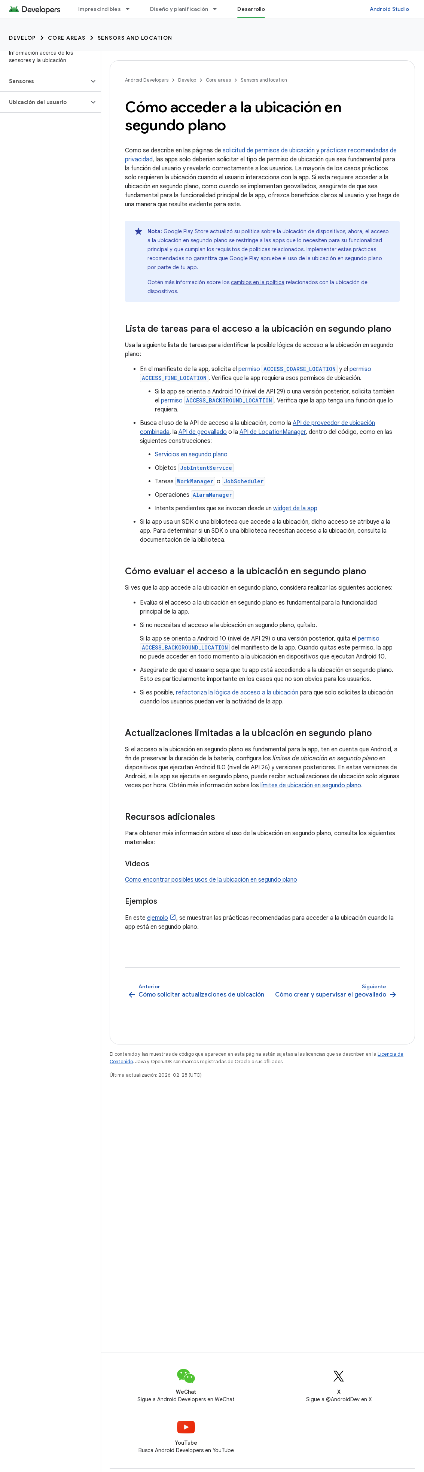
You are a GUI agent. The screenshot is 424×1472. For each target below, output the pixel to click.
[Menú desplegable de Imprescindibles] (131, 9)
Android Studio (389, 9)
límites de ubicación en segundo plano (310, 785)
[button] (44, 81)
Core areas (67, 37)
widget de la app (295, 508)
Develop (22, 37)
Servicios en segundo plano (191, 454)
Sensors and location (135, 37)
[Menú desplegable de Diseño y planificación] (218, 9)
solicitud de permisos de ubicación (269, 150)
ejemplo (157, 918)
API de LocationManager (273, 432)
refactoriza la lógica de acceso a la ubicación (237, 692)
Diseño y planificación (179, 9)
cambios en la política (257, 282)
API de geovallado (203, 432)
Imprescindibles (99, 9)
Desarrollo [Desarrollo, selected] (251, 9)
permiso (288, 369)
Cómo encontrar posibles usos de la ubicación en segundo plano (211, 879)
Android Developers (146, 80)
